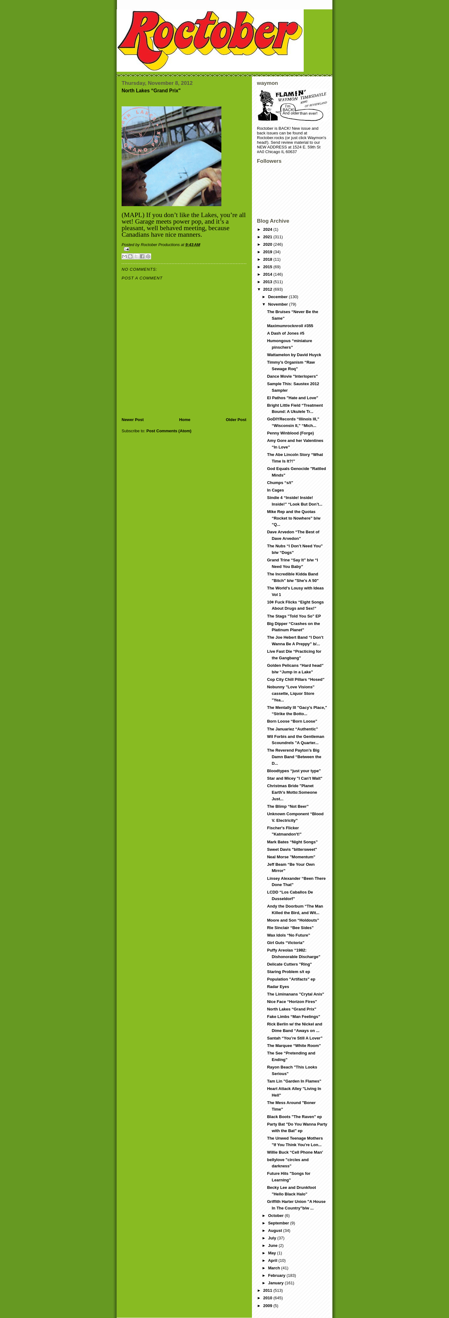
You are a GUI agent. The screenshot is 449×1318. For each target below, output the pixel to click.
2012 (268, 289)
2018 (268, 259)
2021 (268, 237)
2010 (268, 1298)
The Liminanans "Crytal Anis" (295, 994)
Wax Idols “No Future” (288, 935)
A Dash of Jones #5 (285, 333)
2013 (268, 281)
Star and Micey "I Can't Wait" (294, 778)
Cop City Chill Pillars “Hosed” (295, 679)
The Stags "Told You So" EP (294, 616)
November (278, 304)
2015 (268, 266)
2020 (268, 244)
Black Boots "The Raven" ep (294, 1116)
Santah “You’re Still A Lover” (294, 1038)
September (279, 1223)
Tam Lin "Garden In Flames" (294, 1081)
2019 (268, 252)
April (273, 1260)
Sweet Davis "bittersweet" (292, 849)
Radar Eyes (278, 986)
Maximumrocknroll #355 (290, 325)
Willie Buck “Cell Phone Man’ (295, 1152)
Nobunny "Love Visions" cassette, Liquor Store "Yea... (290, 693)
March (274, 1268)
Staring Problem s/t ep (288, 971)
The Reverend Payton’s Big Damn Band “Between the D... (294, 757)
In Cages (275, 490)
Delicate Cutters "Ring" (289, 964)
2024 (268, 229)
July (273, 1238)
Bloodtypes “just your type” (294, 770)
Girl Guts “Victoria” (285, 942)
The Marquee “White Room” (294, 1045)
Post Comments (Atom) (169, 431)
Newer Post (133, 419)
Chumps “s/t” (280, 482)
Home (184, 419)
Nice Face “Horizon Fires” (292, 1001)
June (273, 1245)
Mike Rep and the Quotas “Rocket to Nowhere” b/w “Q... (293, 518)
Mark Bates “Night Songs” (292, 842)
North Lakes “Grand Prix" (291, 1009)
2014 (268, 274)
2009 (268, 1305)
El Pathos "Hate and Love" (292, 397)
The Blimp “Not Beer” (288, 806)
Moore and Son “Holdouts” (293, 920)
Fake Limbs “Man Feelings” (293, 1016)
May (272, 1253)
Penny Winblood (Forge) (290, 433)
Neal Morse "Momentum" (291, 857)
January (276, 1283)
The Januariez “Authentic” (292, 729)
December (278, 296)
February (277, 1275)
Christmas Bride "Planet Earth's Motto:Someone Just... (292, 792)
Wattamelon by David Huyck (294, 354)
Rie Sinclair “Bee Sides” (290, 927)
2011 (268, 1290)
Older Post (236, 419)
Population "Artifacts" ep (291, 979)
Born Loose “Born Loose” (292, 721)
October (276, 1215)
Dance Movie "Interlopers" (292, 376)
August (275, 1230)
